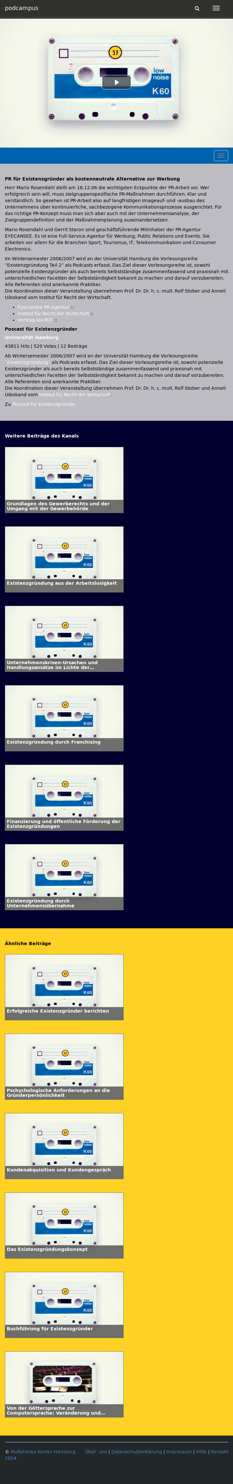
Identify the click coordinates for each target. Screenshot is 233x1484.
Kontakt (219, 1452)
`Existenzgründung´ (27, 362)
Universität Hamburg (32, 337)
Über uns (96, 1452)
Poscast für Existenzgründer (44, 404)
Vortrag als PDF (35, 320)
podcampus (21, 8)
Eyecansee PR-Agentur (44, 307)
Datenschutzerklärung (136, 1452)
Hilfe (201, 1452)
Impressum (179, 1452)
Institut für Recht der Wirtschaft (53, 313)
